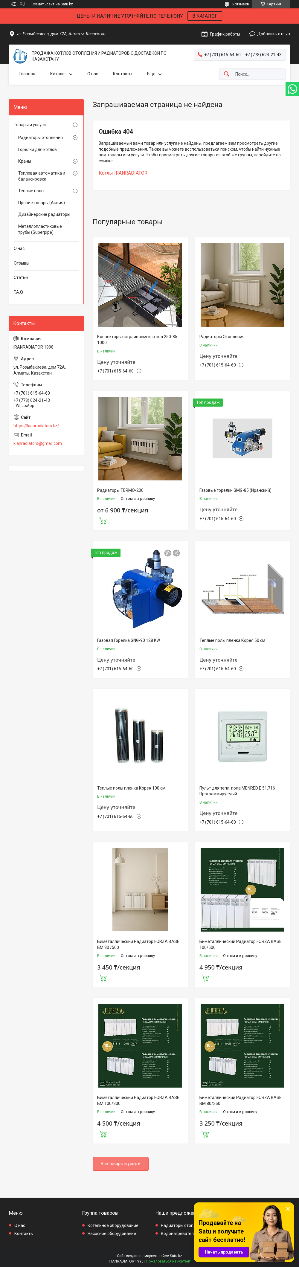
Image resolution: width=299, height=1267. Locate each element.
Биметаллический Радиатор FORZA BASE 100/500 (240, 944)
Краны (24, 161)
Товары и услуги (30, 124)
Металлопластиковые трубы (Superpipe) (40, 229)
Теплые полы (31, 190)
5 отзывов (240, 4)
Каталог (58, 73)
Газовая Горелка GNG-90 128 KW (128, 640)
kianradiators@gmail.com (37, 443)
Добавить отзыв (273, 33)
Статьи (21, 277)
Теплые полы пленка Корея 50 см (232, 640)
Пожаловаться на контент (168, 1261)
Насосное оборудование (112, 1233)
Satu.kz (176, 1256)
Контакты (122, 73)
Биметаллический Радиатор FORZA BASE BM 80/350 (240, 1100)
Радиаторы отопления (40, 137)
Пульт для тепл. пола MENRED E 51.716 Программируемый (237, 791)
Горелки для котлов (37, 149)
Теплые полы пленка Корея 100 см (131, 788)
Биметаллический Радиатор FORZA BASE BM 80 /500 (138, 944)
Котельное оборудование (113, 1225)
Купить (103, 520)
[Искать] (226, 74)
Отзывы (21, 263)
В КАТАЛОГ (204, 16)
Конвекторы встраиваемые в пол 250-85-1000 (138, 339)
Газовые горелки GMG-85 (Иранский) (235, 490)
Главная (27, 73)
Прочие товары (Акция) (41, 202)
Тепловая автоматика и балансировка (41, 176)
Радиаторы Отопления (222, 336)
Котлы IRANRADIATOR (123, 173)
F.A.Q (18, 292)
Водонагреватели (178, 1233)
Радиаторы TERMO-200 (120, 490)
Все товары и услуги (121, 1163)
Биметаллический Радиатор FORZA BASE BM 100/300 (138, 1100)
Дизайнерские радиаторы (44, 214)
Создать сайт (42, 4)
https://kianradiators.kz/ (36, 425)
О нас (92, 73)
